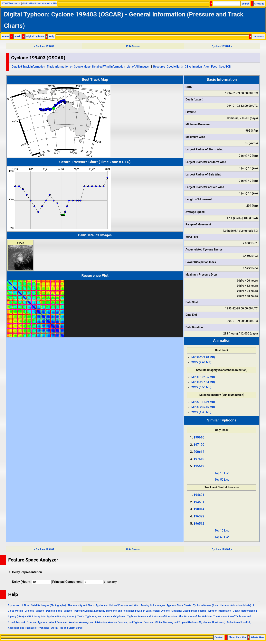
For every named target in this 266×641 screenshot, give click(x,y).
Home (5, 36)
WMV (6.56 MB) (201, 387)
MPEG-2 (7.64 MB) (203, 382)
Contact (218, 637)
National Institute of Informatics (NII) (40, 3)
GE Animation (193, 66)
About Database (58, 622)
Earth (17, 36)
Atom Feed (210, 66)
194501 (199, 502)
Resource (159, 66)
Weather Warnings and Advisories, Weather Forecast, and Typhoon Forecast (111, 622)
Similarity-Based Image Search (188, 610)
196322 (199, 516)
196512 (199, 523)
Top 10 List (222, 473)
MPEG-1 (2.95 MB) (203, 377)
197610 (199, 459)
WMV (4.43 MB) (201, 412)
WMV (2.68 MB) (201, 362)
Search (245, 3)
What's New (257, 637)
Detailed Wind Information (108, 66)
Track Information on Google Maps (68, 66)
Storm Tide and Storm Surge (66, 627)
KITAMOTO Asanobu (11, 3)
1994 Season (133, 46)
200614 (199, 452)
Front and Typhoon (37, 622)
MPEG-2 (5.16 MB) (203, 407)
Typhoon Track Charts (179, 605)
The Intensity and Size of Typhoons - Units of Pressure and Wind (103, 605)
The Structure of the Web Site (195, 616)
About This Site (237, 637)
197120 (199, 445)
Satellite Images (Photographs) (48, 605)
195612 (199, 466)
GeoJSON (225, 66)
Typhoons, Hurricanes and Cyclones (105, 616)
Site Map (259, 3)
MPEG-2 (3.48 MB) (203, 357)
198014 (199, 509)
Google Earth (175, 66)
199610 (199, 437)
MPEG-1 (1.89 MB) (203, 402)
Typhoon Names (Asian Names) (211, 605)
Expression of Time (18, 605)
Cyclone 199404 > (222, 46)
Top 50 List (222, 479)
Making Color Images (153, 605)
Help (51, 36)
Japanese (258, 36)
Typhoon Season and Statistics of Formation (152, 616)
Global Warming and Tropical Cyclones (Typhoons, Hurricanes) (190, 622)
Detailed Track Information (28, 66)
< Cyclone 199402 (44, 46)
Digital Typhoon (35, 36)
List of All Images (138, 66)
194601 (199, 495)
